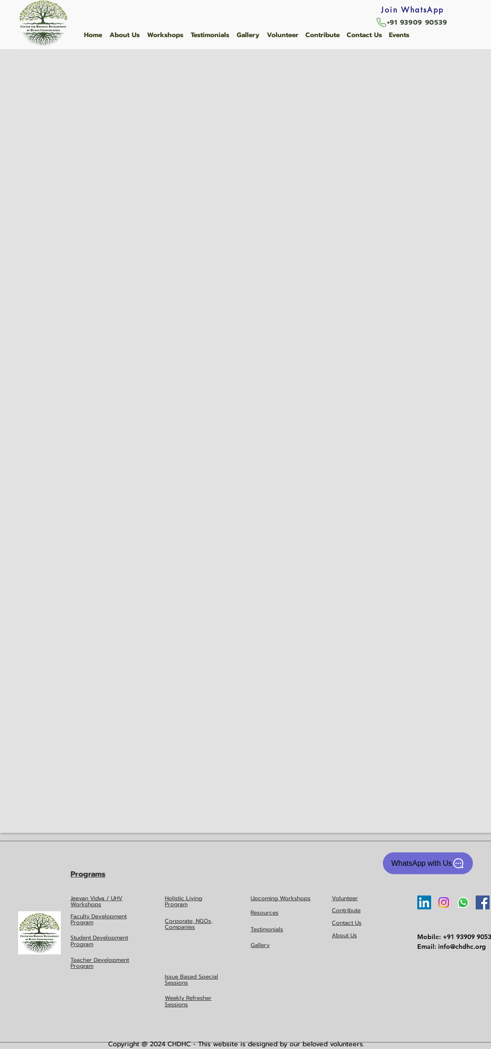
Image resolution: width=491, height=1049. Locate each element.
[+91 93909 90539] (411, 22)
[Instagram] (444, 902)
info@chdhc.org (462, 946)
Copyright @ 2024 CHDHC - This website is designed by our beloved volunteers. (236, 1044)
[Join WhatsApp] (415, 10)
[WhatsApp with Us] (428, 863)
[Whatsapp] (463, 902)
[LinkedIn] (424, 902)
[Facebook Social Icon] (483, 902)
